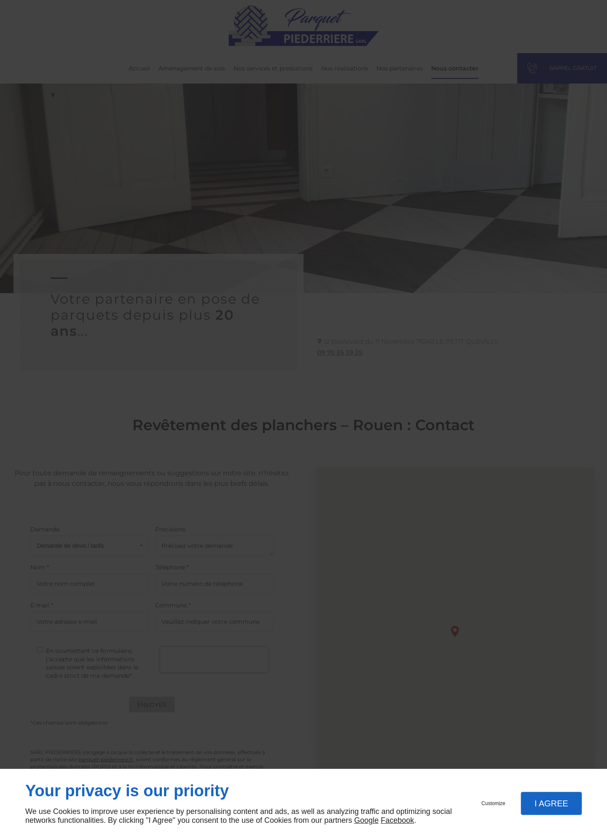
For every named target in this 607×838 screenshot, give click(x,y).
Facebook (397, 820)
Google (366, 820)
